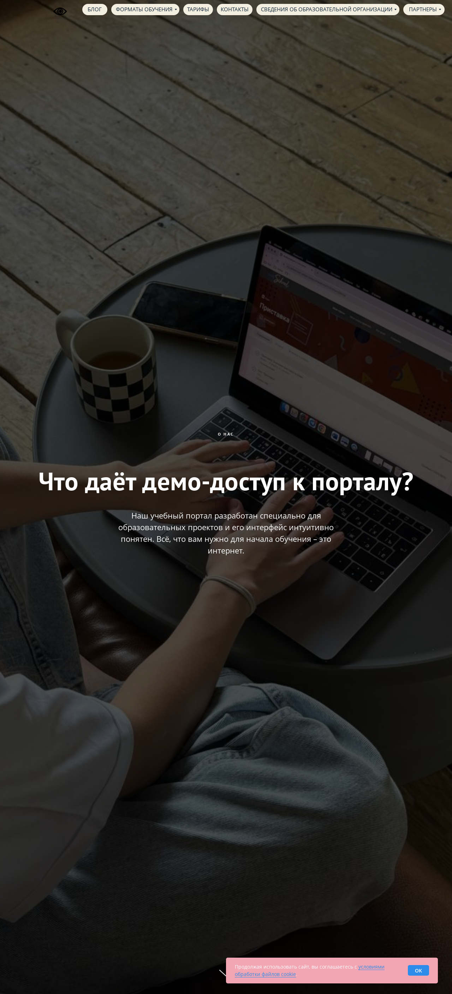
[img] (22, 9)
